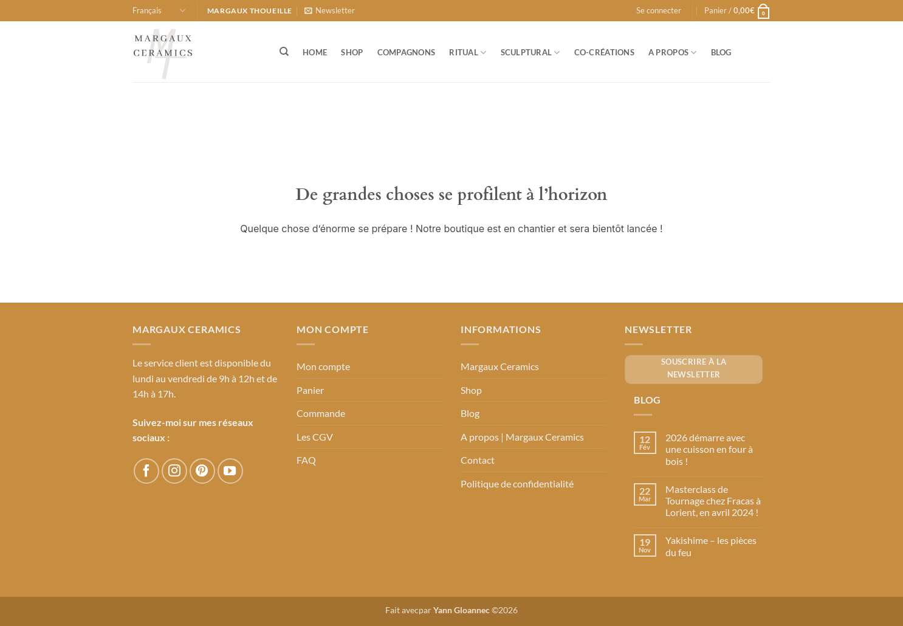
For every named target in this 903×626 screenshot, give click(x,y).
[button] (329, 10)
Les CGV (315, 436)
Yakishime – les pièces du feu (711, 545)
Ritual (467, 52)
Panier (310, 390)
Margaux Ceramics (500, 366)
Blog (721, 52)
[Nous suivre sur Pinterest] (202, 471)
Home (315, 52)
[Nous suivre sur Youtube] (230, 471)
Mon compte (323, 366)
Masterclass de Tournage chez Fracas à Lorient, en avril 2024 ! (713, 500)
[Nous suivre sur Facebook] (146, 471)
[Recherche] (284, 51)
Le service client (165, 362)
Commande (321, 413)
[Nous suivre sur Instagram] (174, 471)
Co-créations (604, 52)
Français (158, 10)
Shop (352, 52)
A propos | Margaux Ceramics (522, 436)
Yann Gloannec (461, 610)
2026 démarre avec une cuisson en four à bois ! (709, 449)
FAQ (306, 460)
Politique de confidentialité (517, 483)
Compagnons (406, 52)
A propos (672, 52)
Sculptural (530, 52)
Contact (478, 460)
